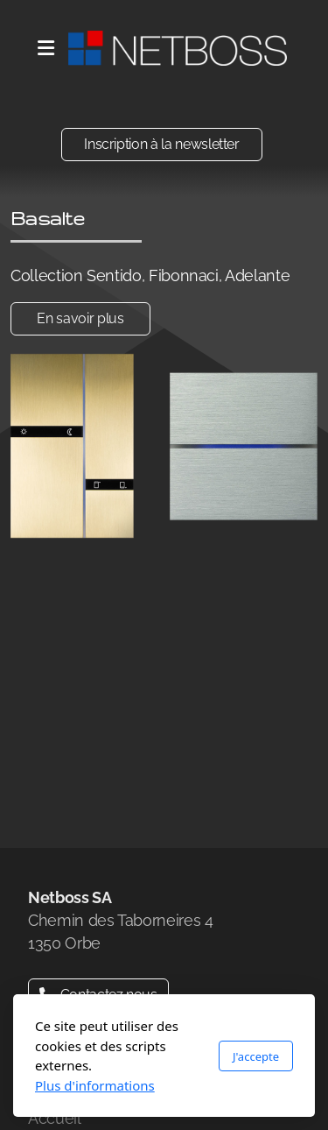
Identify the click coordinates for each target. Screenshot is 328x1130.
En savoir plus (80, 318)
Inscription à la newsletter (162, 144)
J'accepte (256, 1056)
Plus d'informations (95, 1085)
